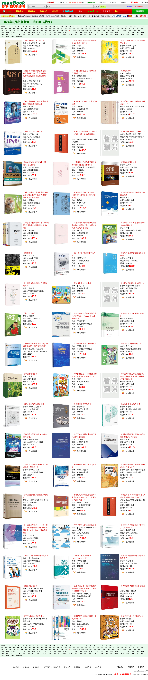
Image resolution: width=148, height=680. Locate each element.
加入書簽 (145, 2)
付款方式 (103, 2)
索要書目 (36, 667)
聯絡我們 (124, 2)
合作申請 (26, 667)
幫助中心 (67, 667)
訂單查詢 (61, 2)
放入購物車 (32, 55)
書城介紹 (15, 667)
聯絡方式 (57, 667)
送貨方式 (88, 667)
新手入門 (47, 667)
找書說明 (77, 667)
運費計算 (113, 2)
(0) (78, 2)
